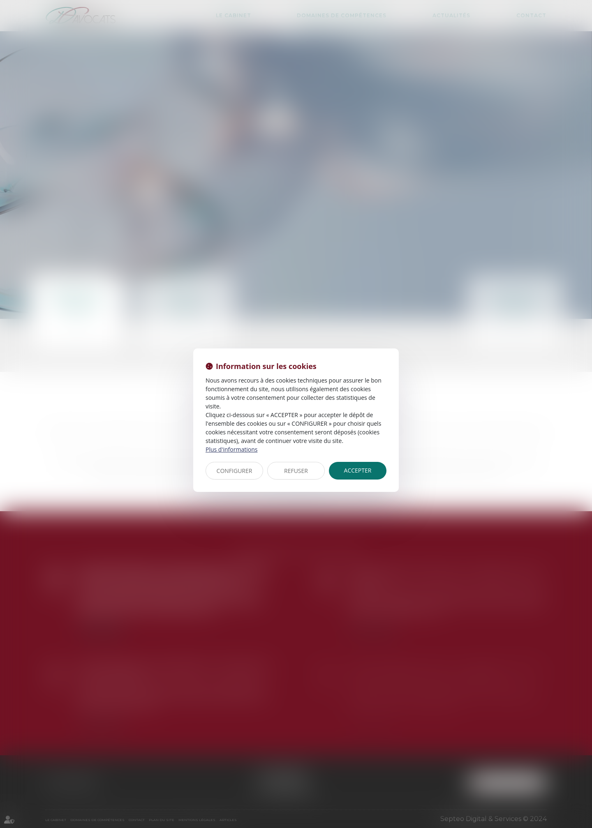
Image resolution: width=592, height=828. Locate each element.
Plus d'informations (231, 449)
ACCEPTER (358, 470)
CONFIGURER (234, 471)
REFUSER (296, 471)
